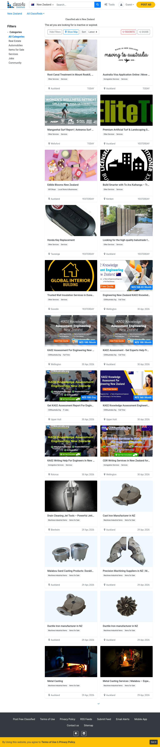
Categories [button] (14, 32)
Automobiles (16, 45)
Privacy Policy (67, 719)
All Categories (16, 36)
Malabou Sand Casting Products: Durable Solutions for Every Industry (86, 570)
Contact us (73, 725)
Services (13, 54)
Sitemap (88, 725)
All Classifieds (34, 13)
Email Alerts (122, 719)
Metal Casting (55, 681)
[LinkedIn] (83, 733)
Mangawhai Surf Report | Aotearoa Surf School (74, 129)
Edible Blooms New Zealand (62, 184)
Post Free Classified (24, 719)
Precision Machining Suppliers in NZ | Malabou (129, 570)
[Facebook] (76, 733)
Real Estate (15, 41)
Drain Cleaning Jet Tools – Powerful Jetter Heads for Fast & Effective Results (90, 515)
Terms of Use (47, 719)
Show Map (71, 32)
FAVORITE (128, 32)
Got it (153, 742)
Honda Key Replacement (61, 240)
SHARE (144, 32)
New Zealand (14, 13)
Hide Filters (55, 32)
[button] (126, 5)
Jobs (11, 58)
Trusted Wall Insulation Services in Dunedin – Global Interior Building (85, 295)
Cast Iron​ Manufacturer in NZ (119, 515)
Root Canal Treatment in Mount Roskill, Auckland (74, 74)
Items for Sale (16, 49)
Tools (110, 4)
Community (15, 62)
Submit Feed (104, 719)
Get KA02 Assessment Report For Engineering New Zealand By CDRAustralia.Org (92, 405)
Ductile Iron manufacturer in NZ (64, 626)
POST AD (146, 4)
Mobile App (140, 719)
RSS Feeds (86, 719)
